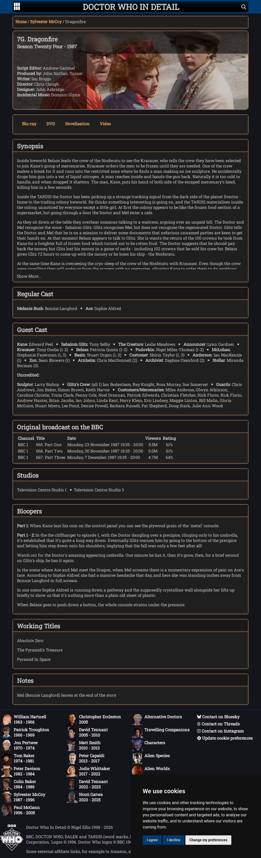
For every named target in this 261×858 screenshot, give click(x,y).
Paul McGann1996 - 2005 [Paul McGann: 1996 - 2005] (20, 810)
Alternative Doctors (157, 719)
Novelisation (77, 123)
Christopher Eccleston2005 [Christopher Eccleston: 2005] (93, 719)
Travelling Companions (160, 732)
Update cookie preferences (225, 738)
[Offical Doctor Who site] (12, 849)
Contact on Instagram (220, 731)
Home (21, 21)
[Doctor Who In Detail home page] (131, 6)
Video (105, 123)
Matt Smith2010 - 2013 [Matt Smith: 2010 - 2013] (83, 745)
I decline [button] (173, 840)
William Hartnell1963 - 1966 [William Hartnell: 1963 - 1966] (23, 719)
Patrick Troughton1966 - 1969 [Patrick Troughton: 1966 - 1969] (25, 732)
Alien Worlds (151, 771)
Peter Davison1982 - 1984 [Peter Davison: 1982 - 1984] (20, 771)
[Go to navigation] (16, 6)
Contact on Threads (218, 723)
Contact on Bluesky (218, 716)
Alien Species (151, 758)
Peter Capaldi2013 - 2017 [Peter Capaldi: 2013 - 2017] (85, 758)
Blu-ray (29, 123)
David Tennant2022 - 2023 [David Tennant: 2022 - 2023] (87, 784)
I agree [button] (152, 840)
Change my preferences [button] (208, 840)
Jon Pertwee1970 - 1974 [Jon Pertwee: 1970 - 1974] (19, 745)
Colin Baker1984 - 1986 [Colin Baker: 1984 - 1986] (18, 784)
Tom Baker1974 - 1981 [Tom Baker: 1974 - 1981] (17, 758)
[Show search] (243, 6)
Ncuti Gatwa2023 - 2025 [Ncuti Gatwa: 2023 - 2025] (84, 797)
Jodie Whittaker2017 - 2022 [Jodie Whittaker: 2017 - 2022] (88, 771)
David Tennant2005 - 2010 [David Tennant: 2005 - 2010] (87, 732)
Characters (148, 745)
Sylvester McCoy (46, 21)
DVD (50, 123)
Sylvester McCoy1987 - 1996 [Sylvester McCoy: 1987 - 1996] (23, 797)
